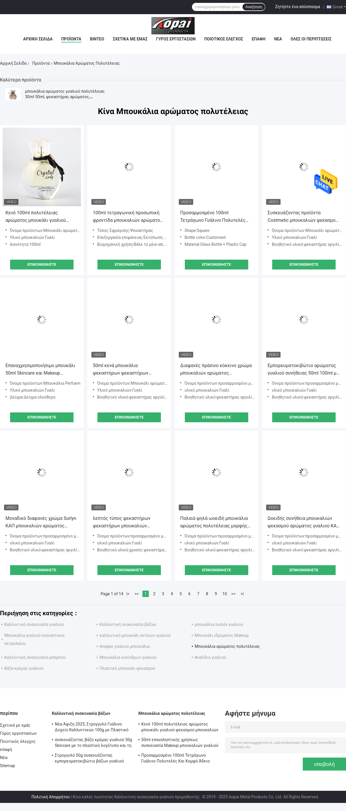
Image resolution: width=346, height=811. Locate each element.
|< (127, 593)
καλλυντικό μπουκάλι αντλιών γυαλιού (135, 635)
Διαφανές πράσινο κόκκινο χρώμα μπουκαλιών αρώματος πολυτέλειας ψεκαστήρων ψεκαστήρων (216, 370)
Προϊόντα (71, 39)
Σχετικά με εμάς (130, 39)
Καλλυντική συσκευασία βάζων (127, 624)
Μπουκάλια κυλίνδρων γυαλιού (128, 657)
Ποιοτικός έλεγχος (223, 39)
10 (224, 593)
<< (137, 593)
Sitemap (7, 765)
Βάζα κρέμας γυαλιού (24, 668)
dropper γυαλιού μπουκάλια (124, 646)
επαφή (259, 39)
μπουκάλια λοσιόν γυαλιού (219, 624)
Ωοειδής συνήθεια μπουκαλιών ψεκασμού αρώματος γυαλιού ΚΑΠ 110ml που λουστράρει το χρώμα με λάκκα (304, 523)
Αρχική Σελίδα (37, 39)
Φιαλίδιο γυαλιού (210, 657)
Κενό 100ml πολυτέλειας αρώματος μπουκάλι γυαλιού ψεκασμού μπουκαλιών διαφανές (40, 217)
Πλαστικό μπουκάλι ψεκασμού (127, 668)
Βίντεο (97, 39)
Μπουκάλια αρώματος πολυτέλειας (227, 646)
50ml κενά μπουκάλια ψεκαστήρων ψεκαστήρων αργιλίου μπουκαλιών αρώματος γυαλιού (127, 370)
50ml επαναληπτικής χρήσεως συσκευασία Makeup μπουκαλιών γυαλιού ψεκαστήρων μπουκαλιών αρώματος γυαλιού (180, 743)
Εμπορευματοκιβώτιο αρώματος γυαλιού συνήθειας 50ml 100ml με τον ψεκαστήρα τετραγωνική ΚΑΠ (303, 370)
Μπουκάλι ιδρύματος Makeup (222, 635)
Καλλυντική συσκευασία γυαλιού (34, 624)
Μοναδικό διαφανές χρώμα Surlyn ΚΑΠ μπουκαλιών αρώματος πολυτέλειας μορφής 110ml (40, 523)
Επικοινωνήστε (41, 264)
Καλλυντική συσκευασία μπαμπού (34, 657)
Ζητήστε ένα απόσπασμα (297, 6)
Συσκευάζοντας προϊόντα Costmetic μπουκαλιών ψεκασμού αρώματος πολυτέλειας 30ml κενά (304, 217)
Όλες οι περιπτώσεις (311, 39)
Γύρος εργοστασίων (176, 39)
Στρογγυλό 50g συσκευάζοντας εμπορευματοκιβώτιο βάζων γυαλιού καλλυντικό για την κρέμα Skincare (89, 759)
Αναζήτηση (253, 7)
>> (233, 593)
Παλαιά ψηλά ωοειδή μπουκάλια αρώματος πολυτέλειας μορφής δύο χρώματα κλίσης (214, 523)
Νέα (278, 39)
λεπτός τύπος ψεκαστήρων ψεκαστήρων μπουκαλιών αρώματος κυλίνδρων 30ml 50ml (127, 523)
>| (242, 593)
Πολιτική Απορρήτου (50, 797)
